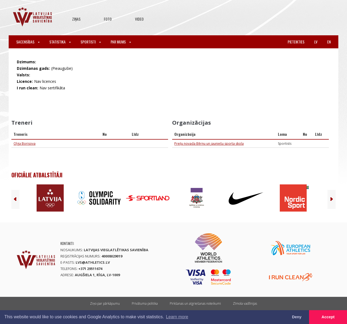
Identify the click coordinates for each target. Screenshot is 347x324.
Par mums (121, 42)
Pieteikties (296, 42)
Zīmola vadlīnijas (245, 303)
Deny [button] (296, 317)
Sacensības (28, 42)
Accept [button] (328, 317)
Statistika (60, 42)
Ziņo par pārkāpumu (105, 303)
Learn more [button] (177, 316)
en (329, 42)
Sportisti (91, 42)
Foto (108, 19)
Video (139, 19)
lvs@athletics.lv (93, 262)
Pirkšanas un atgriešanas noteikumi (195, 303)
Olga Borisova (25, 143)
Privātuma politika (145, 303)
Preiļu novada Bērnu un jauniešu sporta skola (209, 143)
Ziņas (76, 19)
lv (315, 42)
